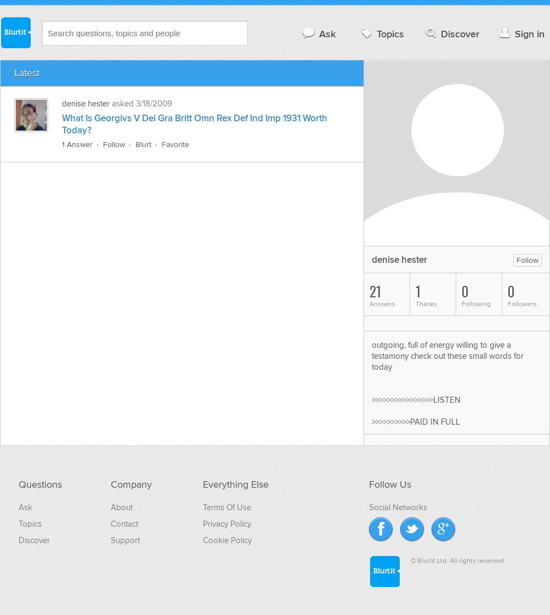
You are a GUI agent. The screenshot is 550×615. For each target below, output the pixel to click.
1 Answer (77, 144)
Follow (114, 144)
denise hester (86, 104)
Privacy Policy (227, 524)
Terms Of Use (227, 507)
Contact (124, 524)
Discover (451, 33)
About (122, 507)
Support (125, 540)
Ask (318, 33)
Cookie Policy (227, 540)
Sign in (521, 33)
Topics (381, 33)
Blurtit (15, 32)
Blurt (143, 144)
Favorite (175, 144)
